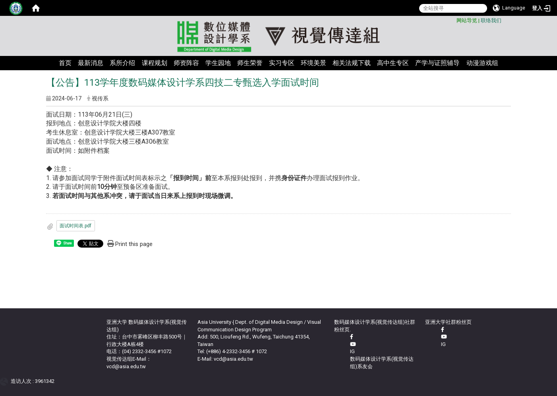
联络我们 (491, 20)
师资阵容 (186, 63)
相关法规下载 (352, 63)
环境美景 (313, 63)
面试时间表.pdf (75, 226)
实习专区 (281, 63)
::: (453, 19)
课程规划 (154, 63)
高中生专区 (393, 63)
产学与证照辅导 (437, 63)
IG (352, 351)
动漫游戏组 (482, 63)
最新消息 (90, 63)
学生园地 (218, 63)
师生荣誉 (250, 63)
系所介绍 (122, 63)
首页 (65, 63)
